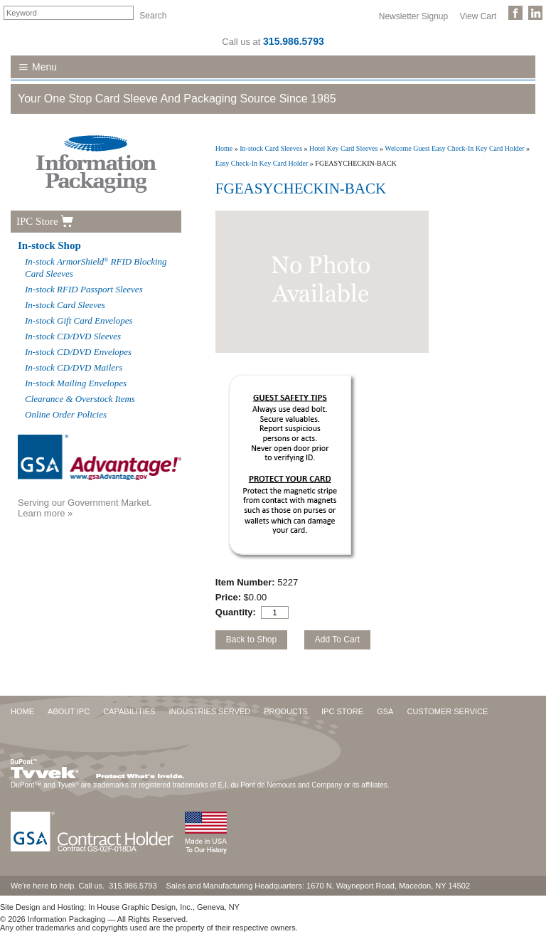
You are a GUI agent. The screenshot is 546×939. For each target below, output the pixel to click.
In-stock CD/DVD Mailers (73, 367)
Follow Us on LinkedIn (535, 13)
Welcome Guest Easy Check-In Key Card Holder (454, 148)
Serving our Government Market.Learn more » (85, 508)
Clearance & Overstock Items (80, 398)
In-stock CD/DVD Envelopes (78, 351)
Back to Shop (251, 639)
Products (286, 711)
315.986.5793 (293, 41)
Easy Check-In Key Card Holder (262, 163)
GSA (385, 711)
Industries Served (209, 711)
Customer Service (447, 711)
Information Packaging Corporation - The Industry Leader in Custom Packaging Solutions (96, 164)
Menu (44, 67)
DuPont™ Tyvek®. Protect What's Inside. (97, 765)
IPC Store (37, 221)
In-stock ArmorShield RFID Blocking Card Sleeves (96, 267)
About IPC (69, 711)
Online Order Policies (66, 414)
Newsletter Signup (413, 15)
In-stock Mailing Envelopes (76, 383)
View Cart (478, 15)
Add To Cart (337, 639)
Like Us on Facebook (515, 13)
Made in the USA (205, 833)
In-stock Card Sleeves (271, 148)
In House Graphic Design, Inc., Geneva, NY (164, 907)
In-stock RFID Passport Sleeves (84, 289)
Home (223, 148)
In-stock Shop (49, 245)
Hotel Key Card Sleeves (343, 148)
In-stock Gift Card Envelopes (79, 320)
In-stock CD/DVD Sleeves (73, 336)
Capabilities (129, 711)
